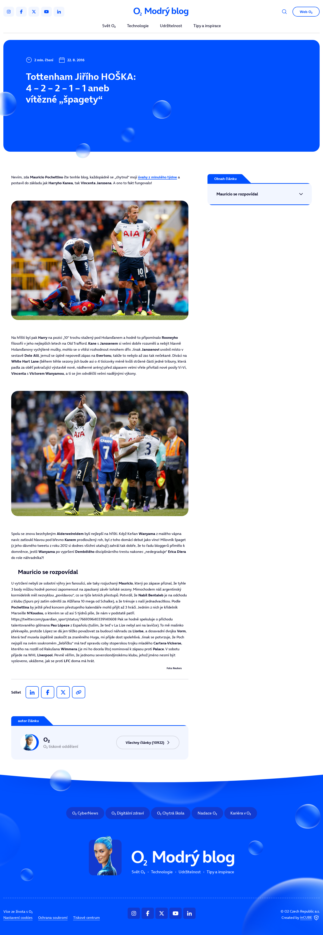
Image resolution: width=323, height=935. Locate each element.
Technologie (138, 26)
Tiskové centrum (86, 917)
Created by (301, 918)
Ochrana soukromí (53, 917)
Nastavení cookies (18, 917)
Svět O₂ (109, 26)
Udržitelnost (171, 26)
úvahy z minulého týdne (157, 177)
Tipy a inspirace (207, 26)
